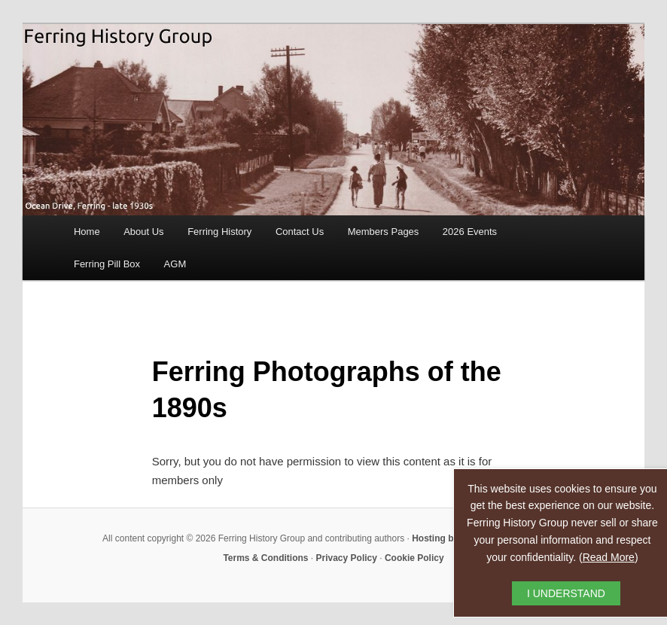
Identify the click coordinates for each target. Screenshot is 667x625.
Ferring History (219, 231)
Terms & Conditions (265, 558)
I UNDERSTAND (566, 593)
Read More (609, 557)
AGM (175, 264)
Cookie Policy (414, 558)
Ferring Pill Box (107, 264)
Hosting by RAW (447, 538)
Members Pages (383, 231)
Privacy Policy (346, 558)
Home (87, 231)
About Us (143, 231)
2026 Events (470, 231)
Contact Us (300, 231)
